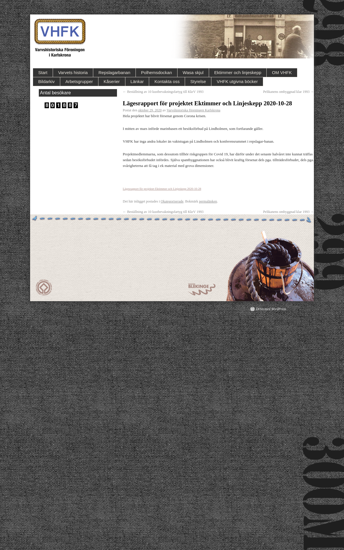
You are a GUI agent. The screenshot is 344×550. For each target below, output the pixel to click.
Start (42, 72)
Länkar (137, 81)
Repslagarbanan (114, 72)
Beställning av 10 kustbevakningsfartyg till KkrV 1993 (163, 92)
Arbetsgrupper (79, 81)
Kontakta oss (167, 81)
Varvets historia (73, 72)
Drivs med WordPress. (271, 309)
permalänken (208, 201)
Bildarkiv (46, 81)
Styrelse (198, 81)
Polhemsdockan (156, 72)
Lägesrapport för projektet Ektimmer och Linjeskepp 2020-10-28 (162, 188)
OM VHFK (282, 72)
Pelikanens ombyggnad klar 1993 (288, 92)
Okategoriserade (172, 201)
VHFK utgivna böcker (237, 81)
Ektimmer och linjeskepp (237, 72)
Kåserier (112, 81)
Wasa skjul (193, 72)
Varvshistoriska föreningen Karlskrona (193, 110)
